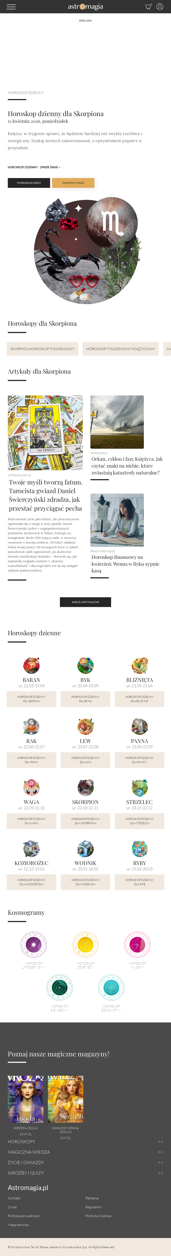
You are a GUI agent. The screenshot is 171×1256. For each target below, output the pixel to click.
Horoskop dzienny (26, 92)
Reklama (92, 1198)
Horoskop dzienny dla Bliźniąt (139, 699)
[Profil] (157, 7)
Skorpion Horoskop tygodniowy (42, 349)
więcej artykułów (85, 602)
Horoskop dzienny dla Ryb (139, 882)
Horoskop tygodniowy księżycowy (120, 349)
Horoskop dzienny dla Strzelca (139, 821)
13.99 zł (26, 1134)
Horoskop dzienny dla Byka (85, 699)
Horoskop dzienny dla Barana (31, 699)
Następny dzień (73, 183)
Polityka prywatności (24, 1216)
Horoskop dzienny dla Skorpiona (85, 821)
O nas (12, 1207)
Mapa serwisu (18, 1224)
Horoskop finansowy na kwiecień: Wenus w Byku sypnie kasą (125, 564)
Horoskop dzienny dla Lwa (85, 760)
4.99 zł (65, 1138)
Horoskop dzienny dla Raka (31, 760)
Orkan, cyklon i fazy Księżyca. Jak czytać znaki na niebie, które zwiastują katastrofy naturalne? (127, 465)
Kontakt (14, 1198)
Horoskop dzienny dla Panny (139, 760)
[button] (11, 6)
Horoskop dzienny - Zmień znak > (34, 167)
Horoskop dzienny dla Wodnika (85, 882)
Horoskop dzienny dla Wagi (31, 821)
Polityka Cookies (98, 1216)
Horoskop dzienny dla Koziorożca (31, 882)
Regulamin (94, 1207)
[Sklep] (144, 7)
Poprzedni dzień (29, 183)
